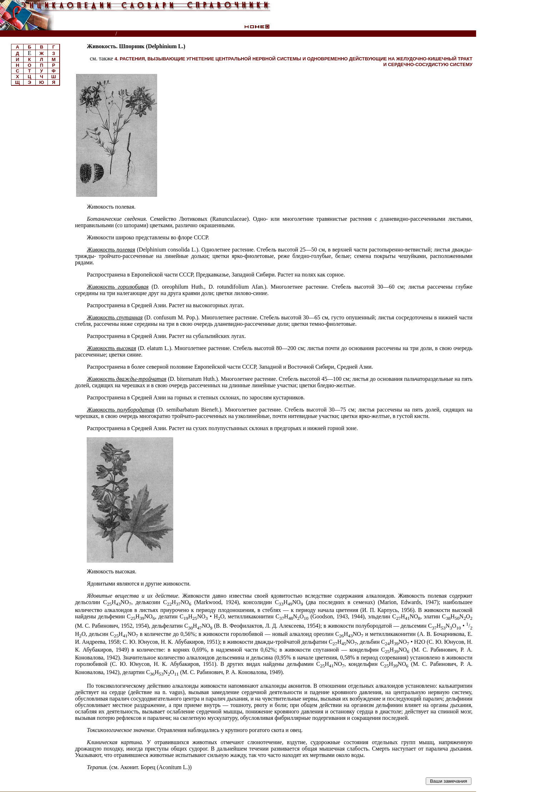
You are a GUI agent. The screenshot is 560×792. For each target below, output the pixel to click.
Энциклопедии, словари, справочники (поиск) (58, 33)
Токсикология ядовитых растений (164, 33)
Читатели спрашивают (448, 33)
